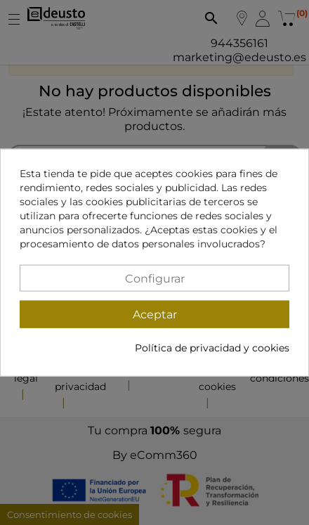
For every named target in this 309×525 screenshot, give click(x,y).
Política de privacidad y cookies (212, 348)
